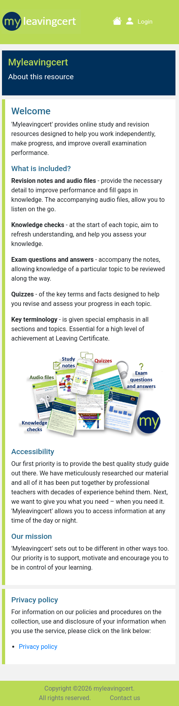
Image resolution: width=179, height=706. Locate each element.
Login (145, 21)
